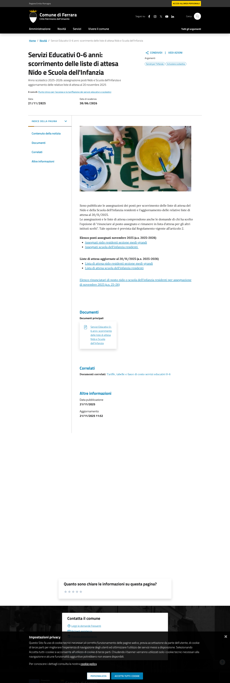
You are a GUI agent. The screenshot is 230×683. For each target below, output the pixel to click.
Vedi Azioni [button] (173, 53)
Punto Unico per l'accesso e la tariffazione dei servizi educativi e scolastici (74, 92)
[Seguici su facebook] (148, 16)
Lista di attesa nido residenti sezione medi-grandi (119, 263)
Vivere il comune (98, 28)
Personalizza (98, 676)
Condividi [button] (153, 53)
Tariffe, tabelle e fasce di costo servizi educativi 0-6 (138, 374)
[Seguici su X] (160, 16)
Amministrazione (39, 28)
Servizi (77, 28)
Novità (62, 28)
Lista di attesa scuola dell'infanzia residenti (114, 268)
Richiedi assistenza (79, 631)
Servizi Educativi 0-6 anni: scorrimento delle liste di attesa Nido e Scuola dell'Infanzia (101, 335)
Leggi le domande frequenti (84, 626)
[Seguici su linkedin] (171, 16)
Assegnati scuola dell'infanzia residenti (111, 247)
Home (32, 41)
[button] (50, 121)
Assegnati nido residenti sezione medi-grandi (116, 242)
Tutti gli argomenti (191, 29)
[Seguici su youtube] (166, 16)
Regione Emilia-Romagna (40, 3)
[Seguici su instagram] (154, 16)
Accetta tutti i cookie (127, 676)
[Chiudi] (225, 635)
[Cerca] (197, 16)
